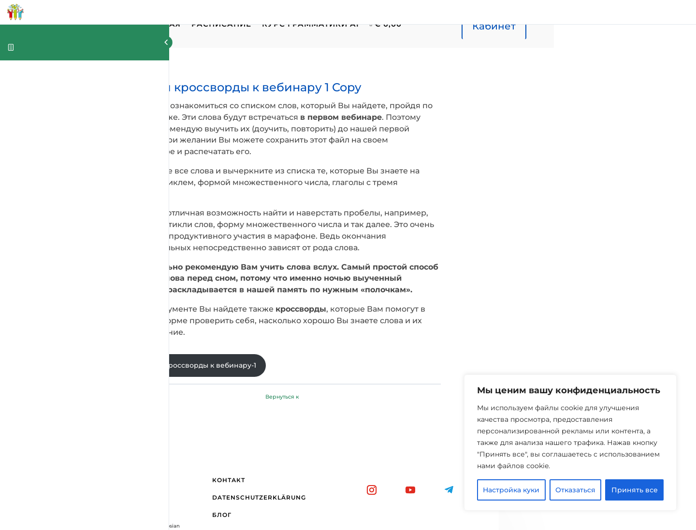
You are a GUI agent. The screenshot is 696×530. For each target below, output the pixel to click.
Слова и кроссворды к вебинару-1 (274, 319)
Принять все (634, 490)
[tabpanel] (401, 215)
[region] (570, 442)
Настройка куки (511, 490)
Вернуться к (401, 351)
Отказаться (575, 490)
